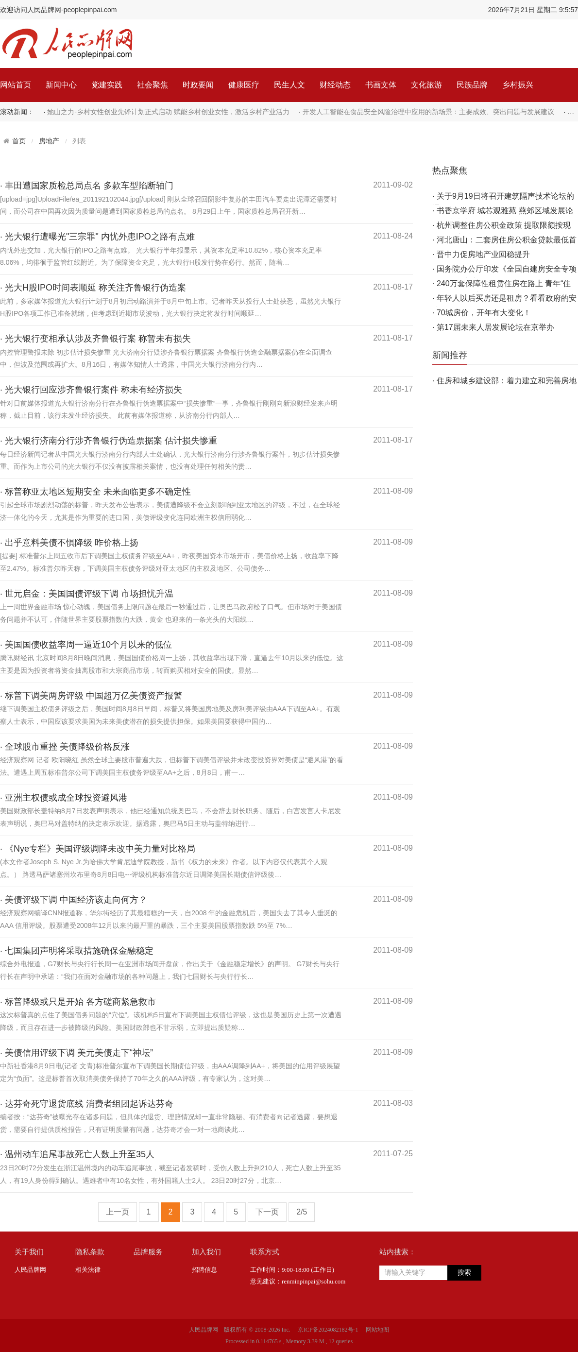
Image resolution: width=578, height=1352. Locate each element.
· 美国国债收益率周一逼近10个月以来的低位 (86, 645)
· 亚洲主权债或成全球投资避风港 (63, 798)
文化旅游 (426, 85)
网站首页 (15, 85)
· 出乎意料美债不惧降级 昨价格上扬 (69, 543)
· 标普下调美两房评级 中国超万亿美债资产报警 (91, 696)
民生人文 (289, 85)
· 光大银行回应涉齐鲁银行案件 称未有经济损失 (91, 389)
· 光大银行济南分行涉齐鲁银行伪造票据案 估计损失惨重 (108, 440)
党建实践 (106, 85)
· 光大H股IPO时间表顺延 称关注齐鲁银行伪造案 (93, 287)
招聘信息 (204, 1269)
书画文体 (380, 85)
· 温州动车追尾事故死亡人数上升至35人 (77, 1154)
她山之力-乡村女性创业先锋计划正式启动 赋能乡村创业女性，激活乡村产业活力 (168, 112)
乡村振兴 (517, 85)
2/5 (301, 1212)
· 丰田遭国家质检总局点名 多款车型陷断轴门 (86, 185)
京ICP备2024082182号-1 (328, 1329)
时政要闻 (198, 85)
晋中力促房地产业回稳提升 (483, 254)
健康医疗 (243, 85)
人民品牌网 (30, 1269)
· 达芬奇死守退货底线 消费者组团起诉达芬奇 (86, 1104)
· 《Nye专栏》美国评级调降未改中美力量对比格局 (97, 849)
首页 (19, 140)
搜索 (464, 1272)
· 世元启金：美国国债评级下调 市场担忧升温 (86, 594)
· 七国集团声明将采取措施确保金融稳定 (76, 951)
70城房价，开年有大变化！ (484, 312)
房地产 (49, 141)
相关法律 (88, 1269)
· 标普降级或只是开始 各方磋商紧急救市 (78, 1002)
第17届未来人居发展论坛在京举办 (495, 327)
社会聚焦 (152, 85)
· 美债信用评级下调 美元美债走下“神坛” (76, 1053)
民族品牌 (472, 85)
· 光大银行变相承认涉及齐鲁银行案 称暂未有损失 (95, 338)
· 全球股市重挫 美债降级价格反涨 (65, 747)
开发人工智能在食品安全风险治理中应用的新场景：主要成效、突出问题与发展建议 (428, 112)
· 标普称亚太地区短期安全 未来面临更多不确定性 (95, 491)
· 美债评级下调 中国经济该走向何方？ (73, 900)
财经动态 (335, 85)
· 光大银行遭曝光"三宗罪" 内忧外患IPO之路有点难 (97, 236)
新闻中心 (61, 85)
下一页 (267, 1212)
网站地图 (377, 1329)
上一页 (117, 1212)
